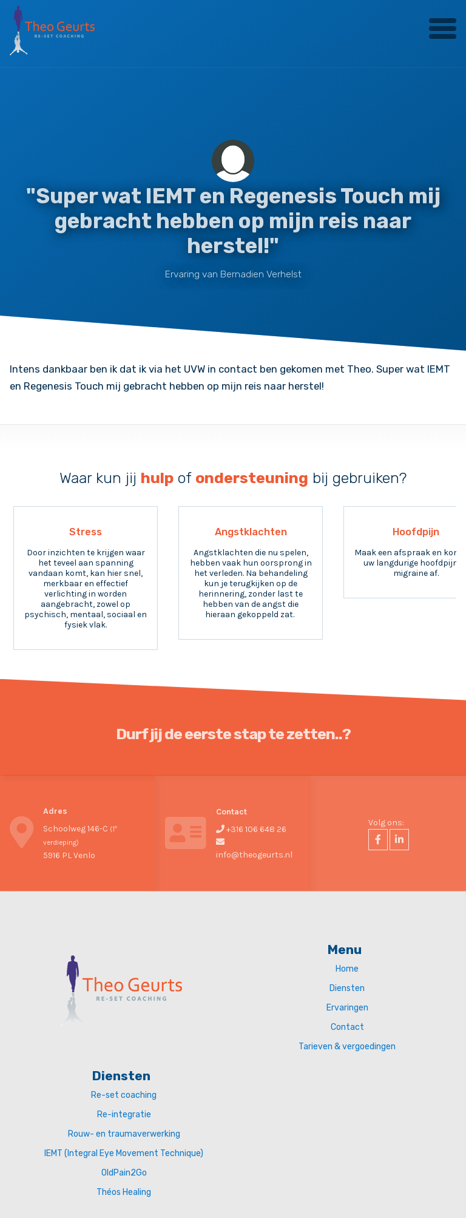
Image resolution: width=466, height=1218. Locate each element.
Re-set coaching (124, 1095)
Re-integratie (124, 1114)
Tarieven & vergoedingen (347, 1046)
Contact (347, 1027)
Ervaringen (347, 1008)
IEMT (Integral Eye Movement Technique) (123, 1153)
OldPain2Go (124, 1173)
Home (347, 969)
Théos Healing (123, 1192)
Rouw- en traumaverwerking (124, 1134)
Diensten (347, 988)
